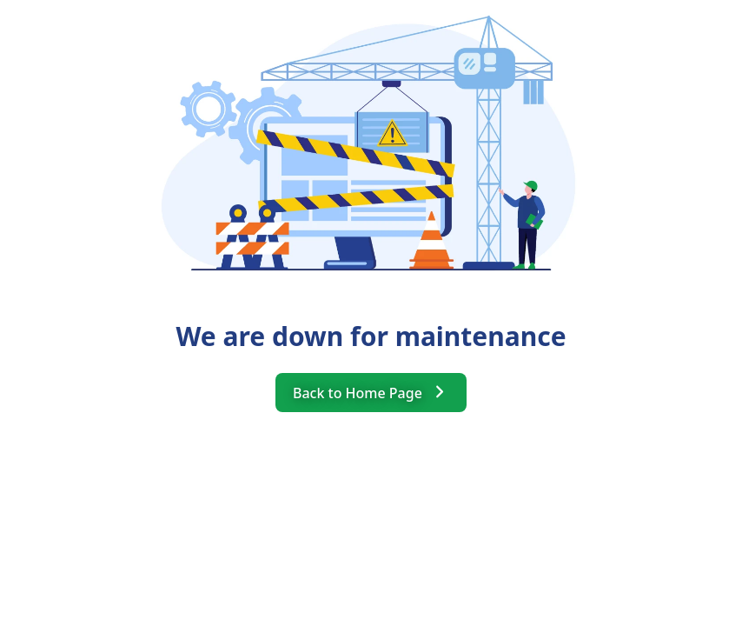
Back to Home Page (371, 392)
